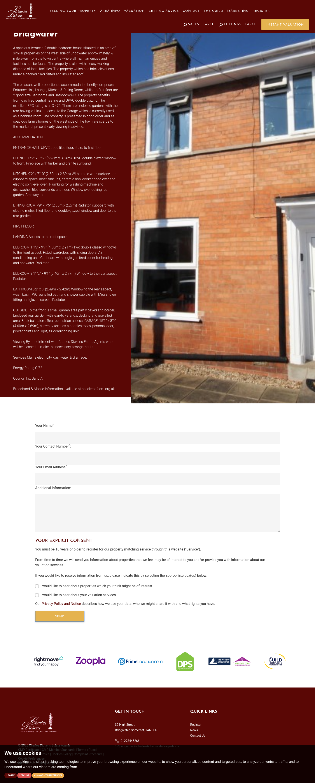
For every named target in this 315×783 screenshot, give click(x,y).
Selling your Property (73, 11)
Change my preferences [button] (48, 775)
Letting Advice (164, 11)
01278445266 (127, 741)
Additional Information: (53, 488)
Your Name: (44, 425)
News (194, 730)
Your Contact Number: (53, 446)
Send (60, 616)
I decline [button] (24, 775)
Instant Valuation (285, 24)
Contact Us (197, 735)
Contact (191, 11)
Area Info (110, 11)
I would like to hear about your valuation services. (78, 595)
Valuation (134, 11)
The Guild (213, 11)
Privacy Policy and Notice (61, 604)
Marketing (238, 11)
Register (261, 11)
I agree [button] (11, 775)
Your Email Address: (51, 467)
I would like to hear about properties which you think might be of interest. (96, 586)
